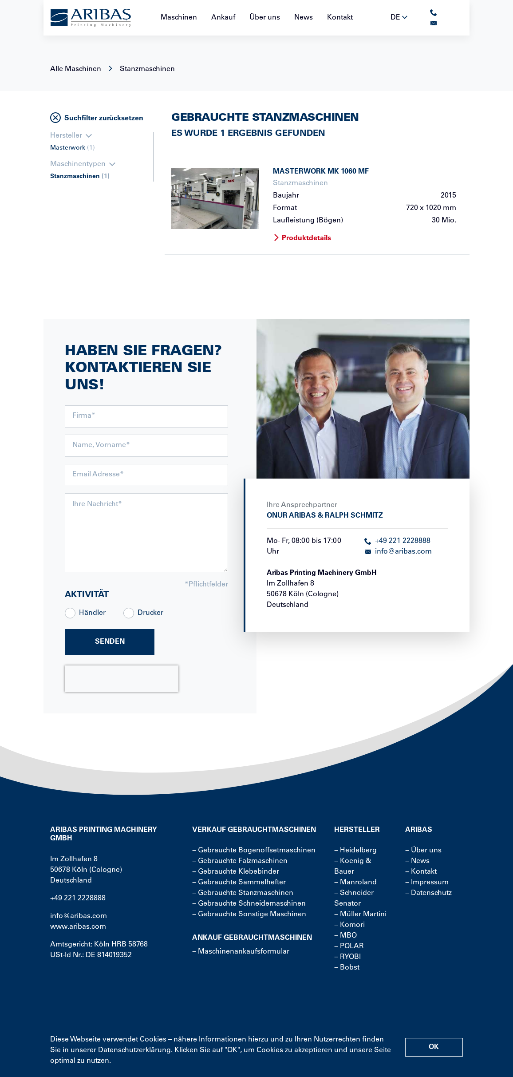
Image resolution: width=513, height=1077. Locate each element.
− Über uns (423, 850)
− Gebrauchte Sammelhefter (239, 882)
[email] (146, 475)
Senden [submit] (110, 641)
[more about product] (215, 198)
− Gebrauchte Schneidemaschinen (249, 903)
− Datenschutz (428, 893)
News (303, 17)
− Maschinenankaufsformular (240, 951)
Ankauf (223, 17)
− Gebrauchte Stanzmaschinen (242, 893)
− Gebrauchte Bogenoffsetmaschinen (254, 850)
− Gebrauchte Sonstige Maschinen (249, 914)
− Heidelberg (355, 850)
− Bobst (346, 967)
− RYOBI (347, 957)
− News (417, 861)
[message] (146, 532)
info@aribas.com (398, 551)
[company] (146, 416)
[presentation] (121, 678)
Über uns (264, 17)
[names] (146, 446)
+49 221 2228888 (397, 541)
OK (434, 1047)
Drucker (150, 613)
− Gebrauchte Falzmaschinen (240, 861)
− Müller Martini (360, 914)
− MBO (345, 935)
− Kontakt (421, 871)
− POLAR (349, 946)
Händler (92, 613)
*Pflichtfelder (206, 584)
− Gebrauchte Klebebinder (235, 871)
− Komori (349, 925)
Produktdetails (302, 238)
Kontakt (340, 17)
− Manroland (355, 882)
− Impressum (427, 882)
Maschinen (179, 17)
